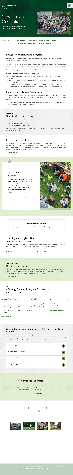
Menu (69, 4)
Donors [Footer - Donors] (12, 455)
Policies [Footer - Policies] (55, 466)
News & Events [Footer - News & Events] (41, 458)
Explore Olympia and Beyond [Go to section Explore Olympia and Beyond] (46, 43)
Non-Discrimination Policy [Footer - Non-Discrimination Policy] (29, 468)
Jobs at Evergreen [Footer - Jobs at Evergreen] (41, 460)
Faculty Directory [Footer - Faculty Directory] (41, 448)
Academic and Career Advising (45, 252)
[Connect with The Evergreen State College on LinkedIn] (48, 414)
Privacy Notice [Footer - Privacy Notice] (40, 468)
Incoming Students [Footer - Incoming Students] (15, 448)
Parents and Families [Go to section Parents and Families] (44, 40)
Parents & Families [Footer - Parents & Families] (15, 451)
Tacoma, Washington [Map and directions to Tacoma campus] (54, 408)
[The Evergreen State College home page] (18, 408)
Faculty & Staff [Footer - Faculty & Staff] (14, 453)
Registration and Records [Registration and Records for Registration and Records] (56, 310)
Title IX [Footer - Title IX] (47, 468)
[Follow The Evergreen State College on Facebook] (40, 414)
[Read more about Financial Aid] (36, 297)
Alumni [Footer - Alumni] (12, 458)
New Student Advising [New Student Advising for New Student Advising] (7, 316)
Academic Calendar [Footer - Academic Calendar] (42, 455)
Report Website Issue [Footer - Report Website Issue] (12, 466)
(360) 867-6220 (24, 387)
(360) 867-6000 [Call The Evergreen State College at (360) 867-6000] (45, 411)
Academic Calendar (11, 252)
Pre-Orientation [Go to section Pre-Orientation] (21, 40)
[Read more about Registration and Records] (61, 297)
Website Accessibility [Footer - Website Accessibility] (24, 466)
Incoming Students (6, 9)
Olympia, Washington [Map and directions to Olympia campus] (37, 408)
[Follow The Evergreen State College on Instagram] (45, 414)
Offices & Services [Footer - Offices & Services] (41, 451)
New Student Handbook (16, 197)
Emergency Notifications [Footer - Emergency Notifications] (36, 466)
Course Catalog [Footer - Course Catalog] (41, 453)
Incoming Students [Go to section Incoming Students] (32, 40)
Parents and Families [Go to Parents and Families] (11, 152)
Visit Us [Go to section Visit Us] (54, 40)
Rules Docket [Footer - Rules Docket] (62, 466)
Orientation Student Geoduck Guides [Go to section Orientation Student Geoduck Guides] (27, 43)
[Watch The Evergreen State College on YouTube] (42, 414)
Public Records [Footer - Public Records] (47, 466)
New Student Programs (30, 380)
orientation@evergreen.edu (24, 389)
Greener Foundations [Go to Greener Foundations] (11, 276)
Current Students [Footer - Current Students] (14, 446)
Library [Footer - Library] (39, 446)
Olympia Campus (39, 389)
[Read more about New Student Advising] (12, 297)
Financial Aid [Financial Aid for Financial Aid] (29, 310)
